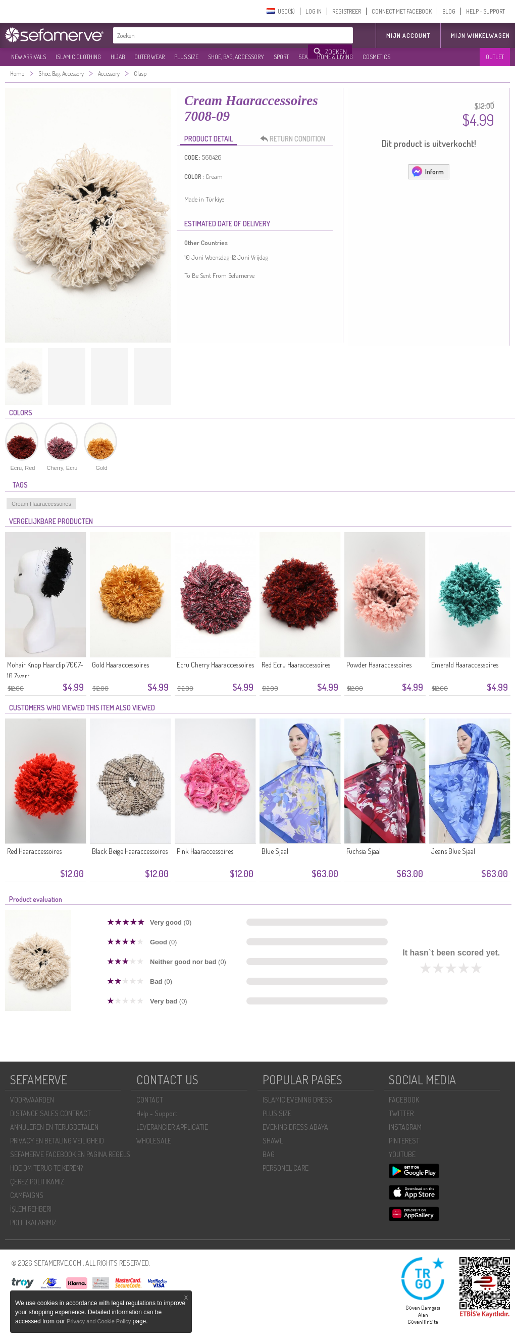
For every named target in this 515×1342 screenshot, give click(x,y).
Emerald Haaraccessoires (464, 664)
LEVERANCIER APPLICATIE (172, 1127)
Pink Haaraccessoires (205, 851)
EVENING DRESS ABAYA (295, 1127)
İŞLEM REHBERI (31, 1209)
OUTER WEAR (149, 57)
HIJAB (118, 57)
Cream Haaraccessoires (41, 504)
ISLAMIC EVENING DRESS (297, 1099)
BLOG (448, 11)
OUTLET (495, 57)
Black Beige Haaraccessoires (130, 851)
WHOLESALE (153, 1140)
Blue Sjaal (275, 851)
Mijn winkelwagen (480, 35)
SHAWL (273, 1140)
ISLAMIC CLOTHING (78, 57)
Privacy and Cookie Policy (99, 1321)
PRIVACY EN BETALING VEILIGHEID (57, 1140)
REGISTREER (346, 11)
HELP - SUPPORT (485, 11)
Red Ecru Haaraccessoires (296, 664)
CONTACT (149, 1099)
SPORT (281, 57)
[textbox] (211, 35)
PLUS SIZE (186, 57)
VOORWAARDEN (32, 1099)
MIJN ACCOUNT (408, 35)
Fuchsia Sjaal (363, 851)
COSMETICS (376, 57)
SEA (302, 57)
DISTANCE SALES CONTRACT (50, 1113)
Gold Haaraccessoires (120, 664)
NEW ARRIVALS (28, 57)
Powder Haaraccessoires (378, 664)
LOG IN (313, 11)
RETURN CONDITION (295, 138)
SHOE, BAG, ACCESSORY (236, 57)
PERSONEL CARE (285, 1168)
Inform (427, 171)
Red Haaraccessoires (34, 851)
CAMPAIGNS (26, 1195)
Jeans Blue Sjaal (453, 851)
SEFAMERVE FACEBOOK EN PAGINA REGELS (70, 1154)
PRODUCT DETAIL (208, 138)
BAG (269, 1154)
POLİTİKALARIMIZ (33, 1222)
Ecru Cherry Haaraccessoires (215, 664)
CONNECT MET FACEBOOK (402, 11)
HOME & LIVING (335, 57)
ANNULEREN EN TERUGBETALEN (54, 1127)
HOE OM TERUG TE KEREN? (46, 1168)
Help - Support (156, 1113)
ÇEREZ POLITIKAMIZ (37, 1181)
